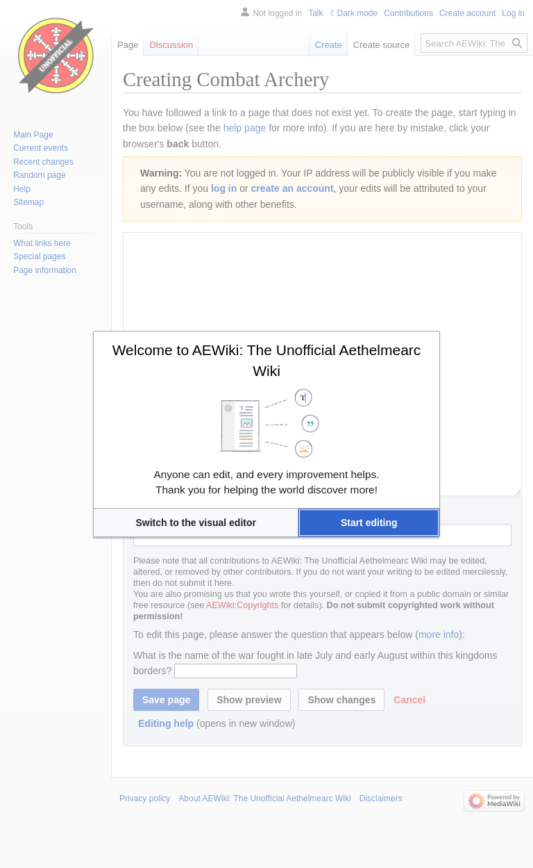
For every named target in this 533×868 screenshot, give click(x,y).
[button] (196, 523)
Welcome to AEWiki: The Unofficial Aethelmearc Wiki (266, 360)
